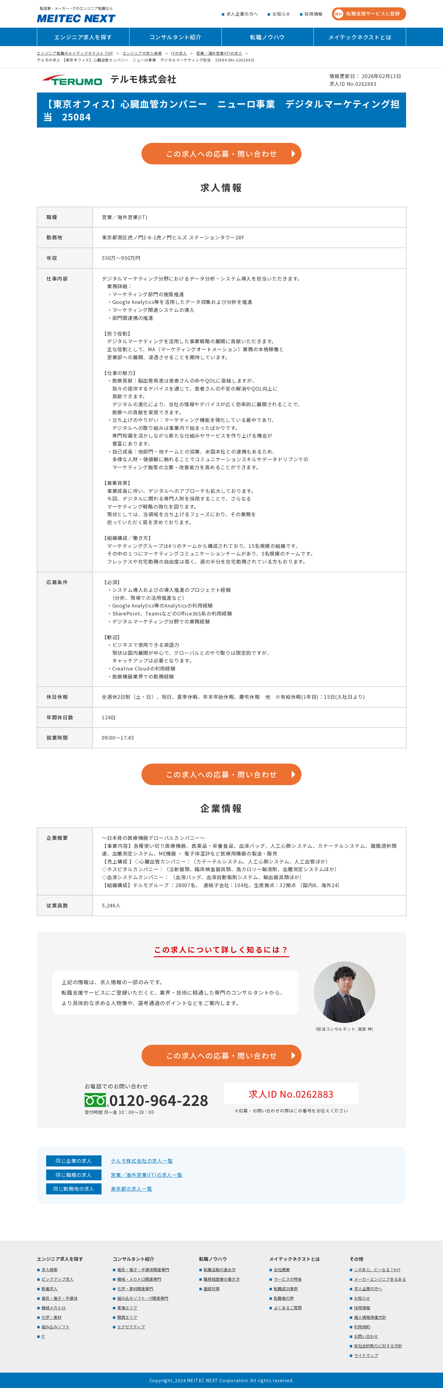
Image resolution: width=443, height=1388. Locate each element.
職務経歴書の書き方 (222, 1279)
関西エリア (127, 1317)
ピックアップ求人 (58, 1279)
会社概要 (282, 1269)
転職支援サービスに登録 (367, 13)
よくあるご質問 (288, 1308)
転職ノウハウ (267, 37)
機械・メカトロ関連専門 (139, 1279)
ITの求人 (179, 53)
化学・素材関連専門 (135, 1289)
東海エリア (127, 1308)
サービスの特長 (288, 1279)
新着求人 (50, 1289)
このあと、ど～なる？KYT (377, 1269)
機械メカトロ (54, 1308)
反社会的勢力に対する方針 (378, 1346)
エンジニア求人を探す (83, 37)
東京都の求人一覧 (131, 1188)
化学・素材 (52, 1317)
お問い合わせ (366, 1336)
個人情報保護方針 (370, 1317)
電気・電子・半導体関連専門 (143, 1269)
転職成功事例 (286, 1289)
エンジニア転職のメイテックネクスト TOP (75, 53)
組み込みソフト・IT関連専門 (142, 1298)
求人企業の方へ (242, 14)
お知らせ (281, 14)
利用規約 (362, 1327)
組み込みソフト (56, 1327)
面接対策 (212, 1289)
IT (43, 1336)
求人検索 (50, 1269)
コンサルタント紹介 (176, 37)
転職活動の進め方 (220, 1269)
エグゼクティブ (131, 1327)
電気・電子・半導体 (60, 1298)
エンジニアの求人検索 (142, 53)
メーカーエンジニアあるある (380, 1279)
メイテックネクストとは (360, 37)
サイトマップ (366, 1355)
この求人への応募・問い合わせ (221, 153)
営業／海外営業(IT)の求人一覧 (146, 1174)
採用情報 (314, 14)
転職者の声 (284, 1298)
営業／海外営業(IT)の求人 (219, 53)
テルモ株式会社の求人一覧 (142, 1160)
